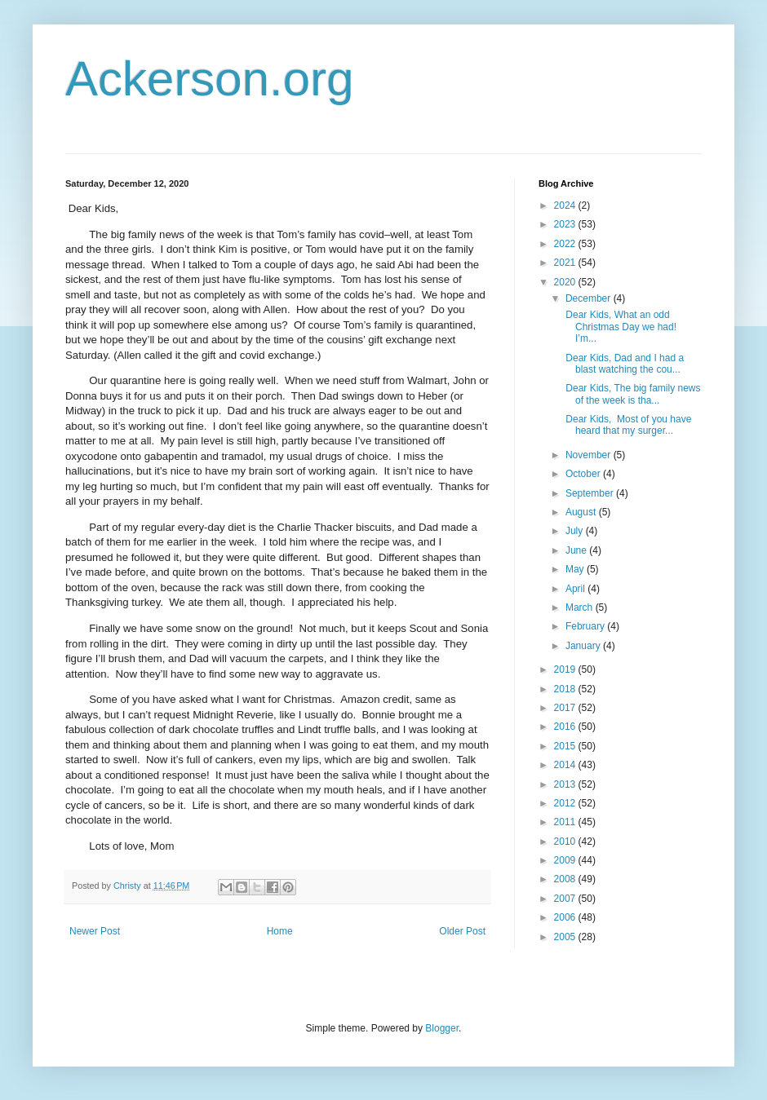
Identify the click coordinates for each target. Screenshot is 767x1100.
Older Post (462, 931)
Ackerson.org (209, 78)
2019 (566, 669)
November (589, 455)
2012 (566, 803)
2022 (566, 244)
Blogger (442, 1028)
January (584, 646)
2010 (566, 841)
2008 (566, 879)
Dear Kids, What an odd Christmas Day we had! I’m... (621, 326)
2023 (566, 224)
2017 (566, 707)
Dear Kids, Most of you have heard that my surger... (627, 424)
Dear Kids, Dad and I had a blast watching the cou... (623, 363)
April (576, 588)
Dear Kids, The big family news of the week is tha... (632, 393)
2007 (566, 898)
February (586, 626)
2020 (566, 282)
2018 (566, 689)
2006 (566, 917)
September (590, 493)
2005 (566, 937)
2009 (566, 860)
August (582, 512)
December (589, 298)
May (576, 569)
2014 (566, 765)
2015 (566, 746)
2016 (566, 726)
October (584, 473)
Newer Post (94, 931)
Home (280, 931)
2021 (566, 262)
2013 (566, 784)
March (580, 607)
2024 (566, 205)
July (575, 531)
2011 (566, 822)
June (577, 550)
